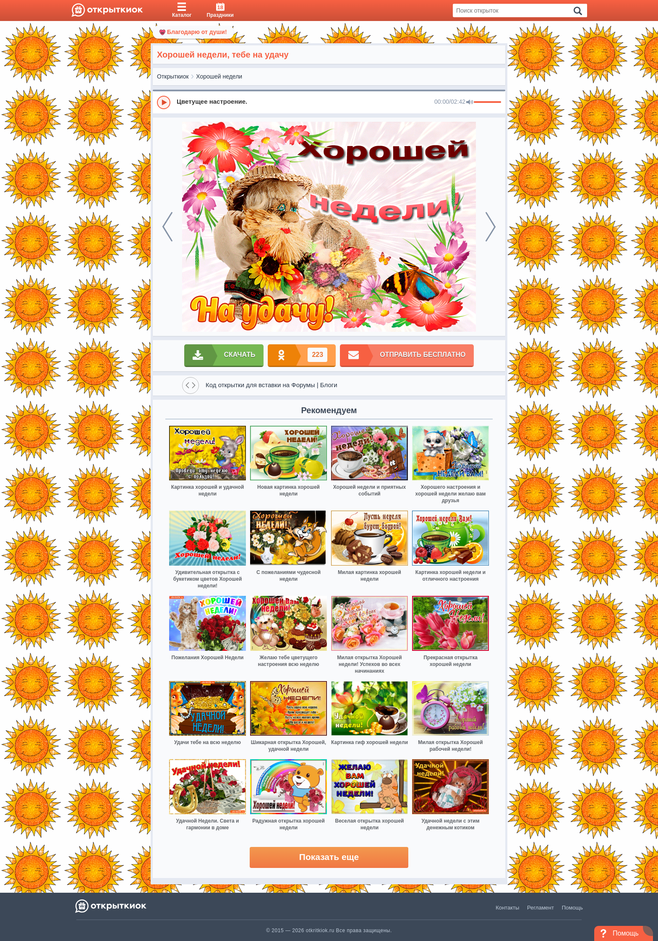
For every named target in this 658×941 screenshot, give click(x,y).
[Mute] (469, 102)
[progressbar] (487, 102)
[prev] (167, 227)
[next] (490, 227)
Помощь (572, 907)
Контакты (507, 907)
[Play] (163, 102)
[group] (329, 102)
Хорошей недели (219, 76)
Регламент (540, 907)
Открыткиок (173, 76)
